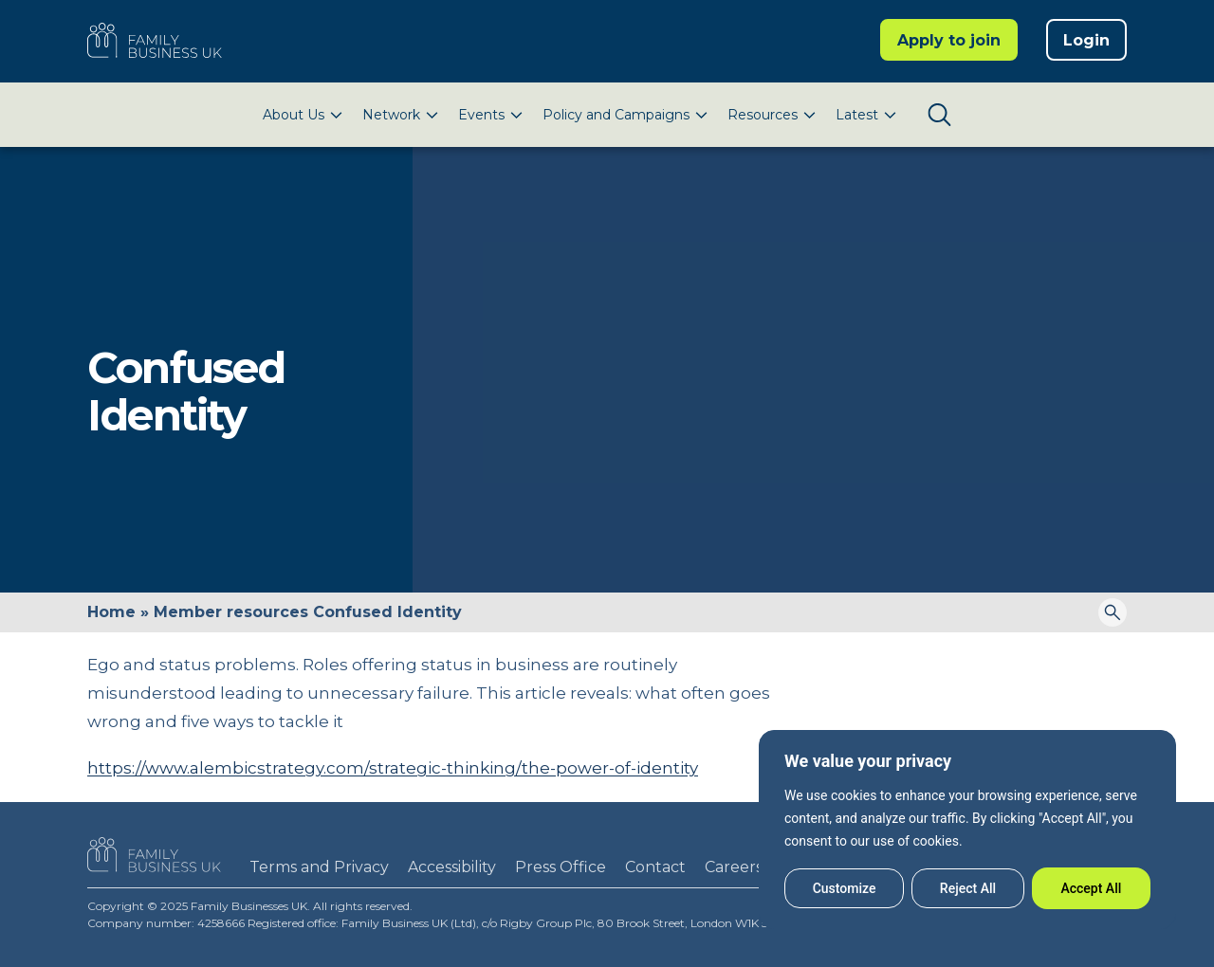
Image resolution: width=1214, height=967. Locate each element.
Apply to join (949, 40)
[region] (967, 829)
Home (111, 612)
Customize (844, 888)
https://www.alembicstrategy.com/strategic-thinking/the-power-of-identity (392, 767)
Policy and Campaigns (616, 114)
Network (391, 114)
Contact (655, 867)
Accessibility (452, 867)
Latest (857, 114)
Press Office (560, 867)
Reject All (968, 888)
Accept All (1090, 888)
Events (481, 114)
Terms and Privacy (319, 867)
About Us (293, 114)
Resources (762, 114)
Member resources (231, 612)
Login (1086, 40)
